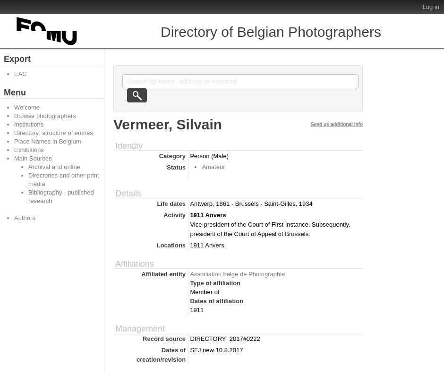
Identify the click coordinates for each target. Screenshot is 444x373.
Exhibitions (29, 149)
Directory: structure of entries (53, 132)
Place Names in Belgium (47, 141)
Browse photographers (45, 115)
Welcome (27, 107)
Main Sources (32, 158)
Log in (431, 6)
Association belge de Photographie (237, 274)
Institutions (28, 124)
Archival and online (54, 166)
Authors (24, 217)
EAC (20, 73)
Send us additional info (337, 124)
